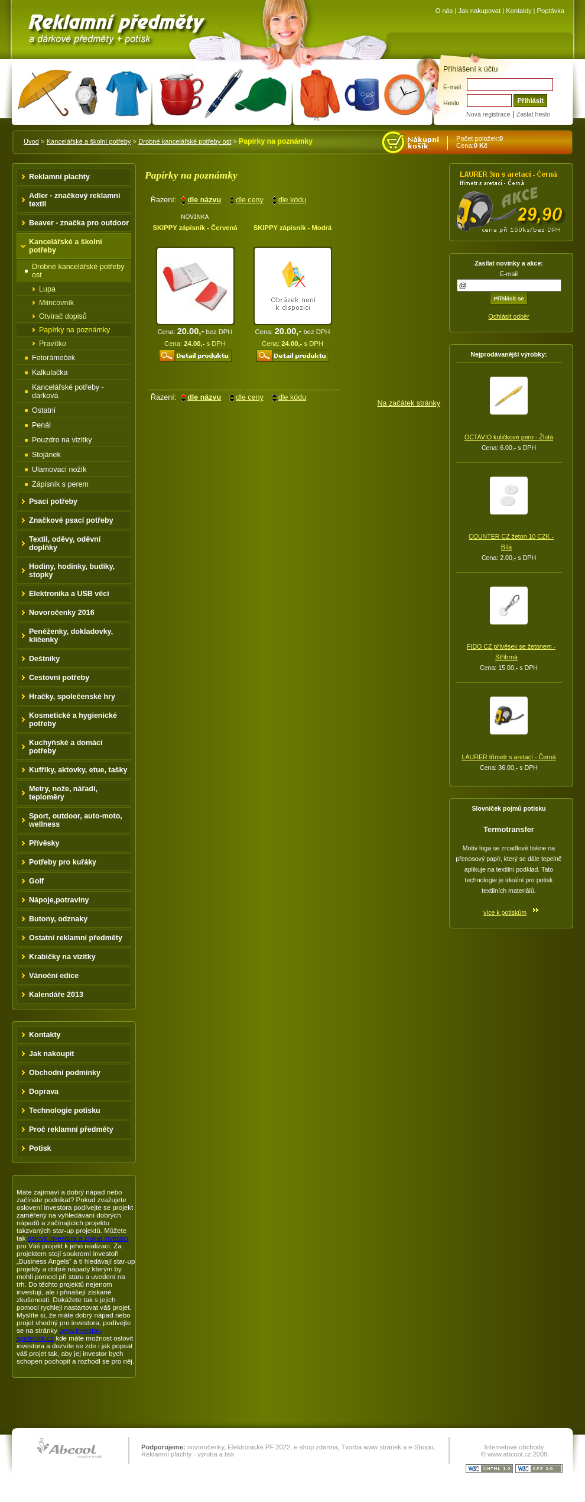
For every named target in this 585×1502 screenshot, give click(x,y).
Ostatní (44, 410)
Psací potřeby (53, 501)
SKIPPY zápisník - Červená (194, 227)
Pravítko (52, 343)
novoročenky (205, 1447)
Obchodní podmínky (64, 1073)
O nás (444, 10)
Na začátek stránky (409, 403)
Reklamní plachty (59, 177)
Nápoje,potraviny (59, 900)
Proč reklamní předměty (71, 1129)
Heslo (451, 102)
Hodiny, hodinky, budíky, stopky (72, 570)
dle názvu (204, 200)
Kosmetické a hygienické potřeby (73, 719)
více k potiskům (504, 912)
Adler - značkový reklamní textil (74, 200)
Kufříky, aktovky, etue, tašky (78, 770)
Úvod (31, 141)
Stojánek (46, 455)
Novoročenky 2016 (62, 612)
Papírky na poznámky (74, 330)
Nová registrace (488, 114)
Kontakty (518, 10)
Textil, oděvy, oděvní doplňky (64, 543)
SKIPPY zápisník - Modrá (293, 227)
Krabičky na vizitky (62, 957)
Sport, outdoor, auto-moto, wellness (75, 820)
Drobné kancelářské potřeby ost (184, 141)
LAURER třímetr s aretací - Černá (509, 756)
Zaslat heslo (533, 114)
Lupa (47, 289)
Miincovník (56, 303)
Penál (41, 425)
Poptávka (550, 10)
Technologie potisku (64, 1110)
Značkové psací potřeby (71, 520)
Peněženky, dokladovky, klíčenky (71, 635)
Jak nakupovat (479, 10)
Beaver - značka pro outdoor (79, 223)
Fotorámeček (53, 358)
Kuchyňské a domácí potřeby (66, 747)
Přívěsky (44, 843)
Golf (36, 881)
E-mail (452, 86)
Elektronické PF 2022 (259, 1447)
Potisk (40, 1148)
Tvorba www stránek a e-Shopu (387, 1447)
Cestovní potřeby (59, 678)
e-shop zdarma (315, 1447)
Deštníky (44, 659)
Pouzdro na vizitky (62, 440)
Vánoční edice (54, 976)
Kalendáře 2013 (56, 994)
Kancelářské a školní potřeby (89, 141)
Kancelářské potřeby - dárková (68, 391)
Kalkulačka (50, 372)
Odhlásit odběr (508, 316)
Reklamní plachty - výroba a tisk (188, 1454)
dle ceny (250, 200)
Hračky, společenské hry (72, 696)
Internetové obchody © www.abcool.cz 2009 (514, 1450)
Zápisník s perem (60, 484)
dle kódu (292, 200)
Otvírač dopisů (63, 316)
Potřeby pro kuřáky (62, 862)
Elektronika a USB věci (69, 594)
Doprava (43, 1091)
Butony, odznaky (58, 919)
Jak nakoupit (51, 1054)
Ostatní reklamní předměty (75, 938)
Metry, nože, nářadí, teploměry (63, 793)
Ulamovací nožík (59, 469)
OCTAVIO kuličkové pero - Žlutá (508, 437)
